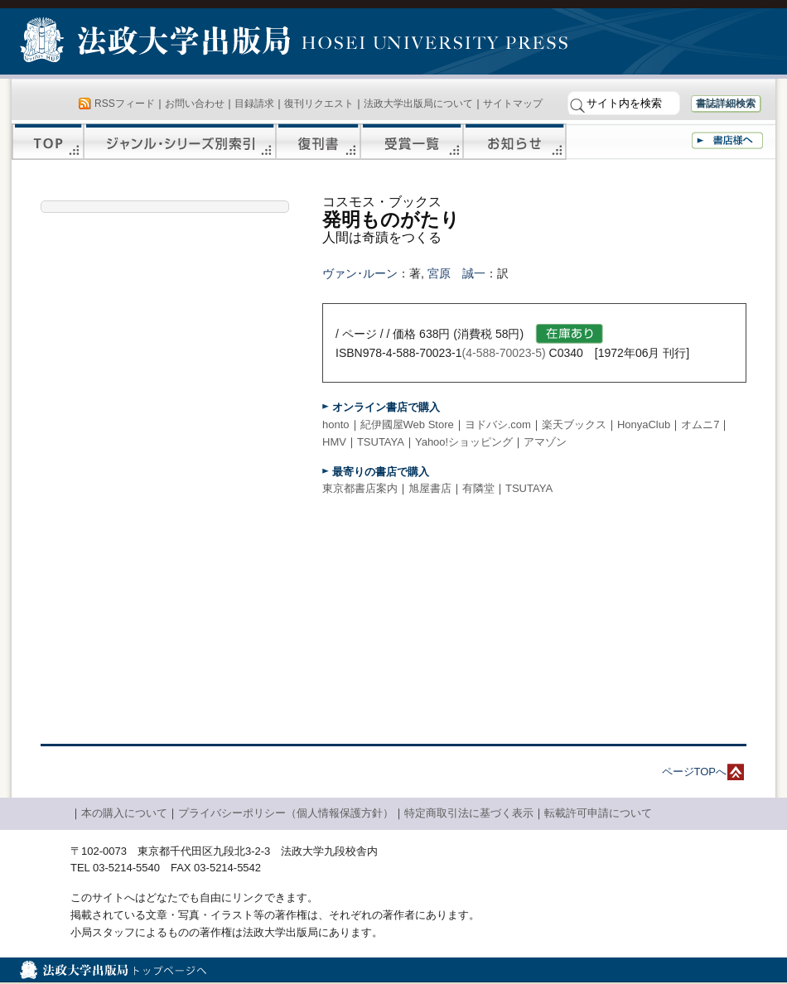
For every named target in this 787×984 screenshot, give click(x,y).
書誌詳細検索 (726, 103)
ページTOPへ (694, 771)
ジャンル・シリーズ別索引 (180, 141)
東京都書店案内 (360, 488)
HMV (334, 442)
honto (336, 424)
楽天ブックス (574, 424)
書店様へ (727, 140)
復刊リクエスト (319, 103)
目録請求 (254, 103)
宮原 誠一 (456, 273)
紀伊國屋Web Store (407, 424)
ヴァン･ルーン (360, 273)
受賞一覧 (411, 141)
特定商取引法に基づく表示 (469, 813)
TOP (48, 141)
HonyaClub (643, 424)
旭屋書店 (429, 488)
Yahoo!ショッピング (464, 442)
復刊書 (318, 141)
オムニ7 (700, 424)
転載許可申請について (598, 813)
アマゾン (545, 442)
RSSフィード (124, 103)
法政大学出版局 (157, 43)
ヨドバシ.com (498, 424)
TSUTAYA (380, 442)
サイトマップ (513, 103)
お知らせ (515, 141)
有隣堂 (478, 488)
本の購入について (124, 813)
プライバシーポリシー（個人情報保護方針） (286, 813)
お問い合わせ (195, 103)
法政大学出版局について (418, 103)
